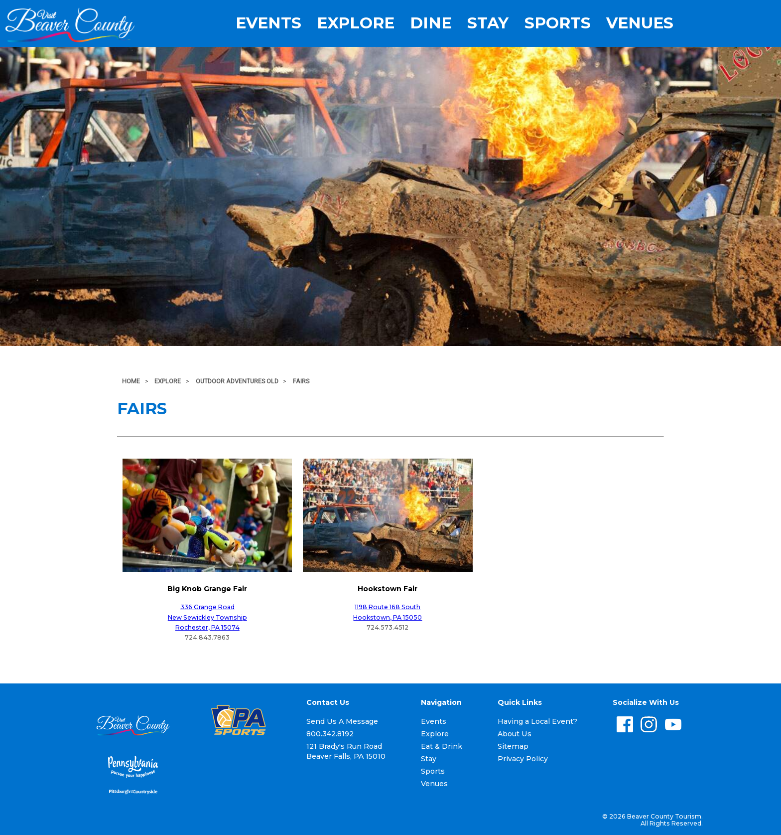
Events (268, 23)
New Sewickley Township (207, 617)
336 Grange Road (207, 607)
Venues (639, 23)
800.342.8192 (330, 733)
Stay (488, 23)
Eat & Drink (441, 746)
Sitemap (513, 746)
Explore (355, 23)
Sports (557, 23)
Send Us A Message (342, 721)
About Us (514, 733)
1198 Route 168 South (387, 607)
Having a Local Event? (537, 721)
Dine (431, 23)
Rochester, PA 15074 (207, 627)
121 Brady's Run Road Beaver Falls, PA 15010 (346, 751)
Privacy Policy (523, 758)
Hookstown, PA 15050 (387, 617)
